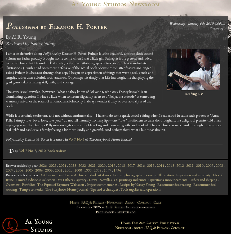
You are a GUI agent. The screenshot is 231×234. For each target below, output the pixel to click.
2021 (92, 165)
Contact (144, 202)
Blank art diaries (99, 175)
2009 (209, 165)
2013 (170, 165)
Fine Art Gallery (145, 222)
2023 (72, 165)
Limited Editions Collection (35, 179)
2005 (29, 170)
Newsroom (115, 202)
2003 (48, 170)
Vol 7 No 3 (76, 139)
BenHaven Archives (71, 175)
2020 (101, 165)
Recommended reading (174, 184)
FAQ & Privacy (92, 202)
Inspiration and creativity (193, 175)
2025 (52, 165)
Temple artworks (31, 189)
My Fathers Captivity (71, 179)
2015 (150, 165)
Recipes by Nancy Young (137, 184)
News (93, 179)
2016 (141, 165)
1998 (97, 170)
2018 (121, 165)
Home (74, 202)
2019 (111, 165)
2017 (131, 165)
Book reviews (56, 150)
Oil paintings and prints (130, 179)
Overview (13, 184)
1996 (117, 170)
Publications (169, 222)
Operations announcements (167, 179)
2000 (78, 170)
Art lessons (47, 175)
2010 (42, 150)
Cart (157, 202)
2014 (160, 165)
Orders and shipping (203, 179)
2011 (190, 165)
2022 (82, 165)
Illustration (166, 175)
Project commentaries (102, 184)
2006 (19, 170)
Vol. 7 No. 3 (27, 150)
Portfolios (28, 184)
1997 (107, 170)
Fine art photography (127, 175)
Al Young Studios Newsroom (115, 4)
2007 (9, 170)
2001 (68, 170)
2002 (58, 170)
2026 (43, 165)
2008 (219, 165)
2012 (180, 165)
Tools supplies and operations (141, 189)
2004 (39, 170)
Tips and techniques (104, 189)
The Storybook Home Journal (66, 189)
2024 (62, 165)
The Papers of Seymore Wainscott (60, 184)
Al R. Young (115, 207)
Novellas (105, 179)
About (130, 202)
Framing (150, 175)
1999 (88, 170)
